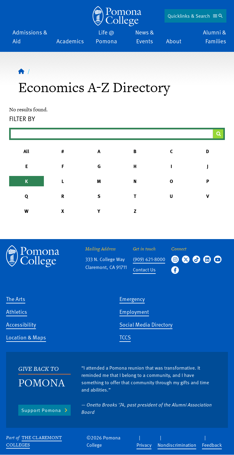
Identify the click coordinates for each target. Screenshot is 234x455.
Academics (70, 41)
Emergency (132, 299)
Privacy (143, 445)
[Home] (117, 16)
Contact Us (144, 269)
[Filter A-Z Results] (112, 133)
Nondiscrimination (177, 445)
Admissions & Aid (29, 36)
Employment (134, 311)
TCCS (125, 337)
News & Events (144, 36)
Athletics (16, 311)
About (173, 41)
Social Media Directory (145, 324)
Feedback (212, 445)
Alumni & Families (214, 36)
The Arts (15, 299)
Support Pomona (41, 410)
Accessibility (21, 324)
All (26, 151)
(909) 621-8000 (149, 259)
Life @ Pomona (106, 36)
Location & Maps (26, 337)
